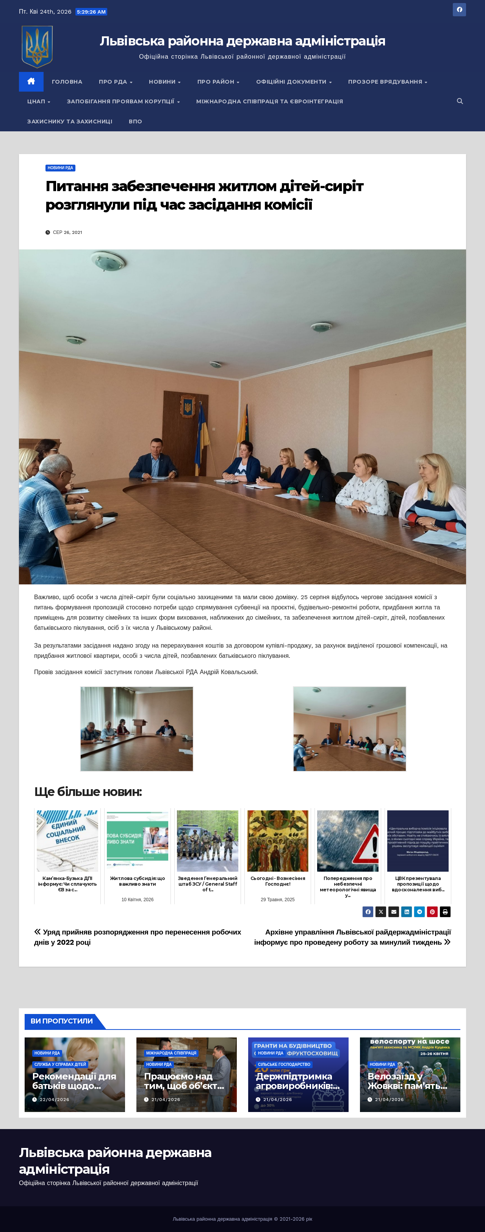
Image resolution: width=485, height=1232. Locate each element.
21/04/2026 (166, 1099)
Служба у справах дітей (60, 1064)
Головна (67, 81)
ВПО (135, 121)
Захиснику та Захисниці (69, 121)
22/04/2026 (55, 1099)
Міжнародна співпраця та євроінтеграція (269, 101)
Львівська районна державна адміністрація (243, 41)
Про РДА (114, 81)
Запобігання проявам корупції (122, 101)
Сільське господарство (284, 1064)
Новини (163, 81)
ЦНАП (37, 101)
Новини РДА (60, 168)
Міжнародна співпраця (171, 1053)
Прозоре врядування (386, 81)
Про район (216, 81)
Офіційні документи (292, 81)
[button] (460, 101)
